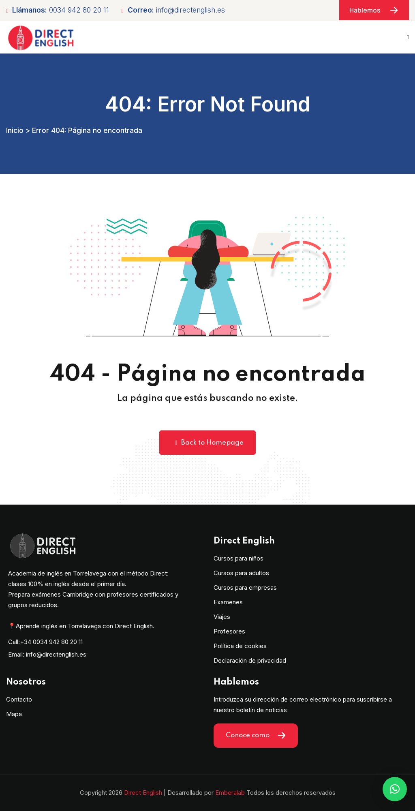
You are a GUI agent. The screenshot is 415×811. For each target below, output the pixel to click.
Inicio (15, 130)
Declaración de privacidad (250, 660)
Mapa (14, 714)
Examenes (228, 602)
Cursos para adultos (241, 573)
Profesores (229, 631)
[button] (395, 789)
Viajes (222, 617)
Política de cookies (240, 646)
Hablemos (374, 10)
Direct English (143, 792)
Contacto (19, 699)
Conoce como (256, 735)
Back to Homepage (207, 442)
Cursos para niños (238, 558)
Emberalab (230, 792)
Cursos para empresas (245, 587)
